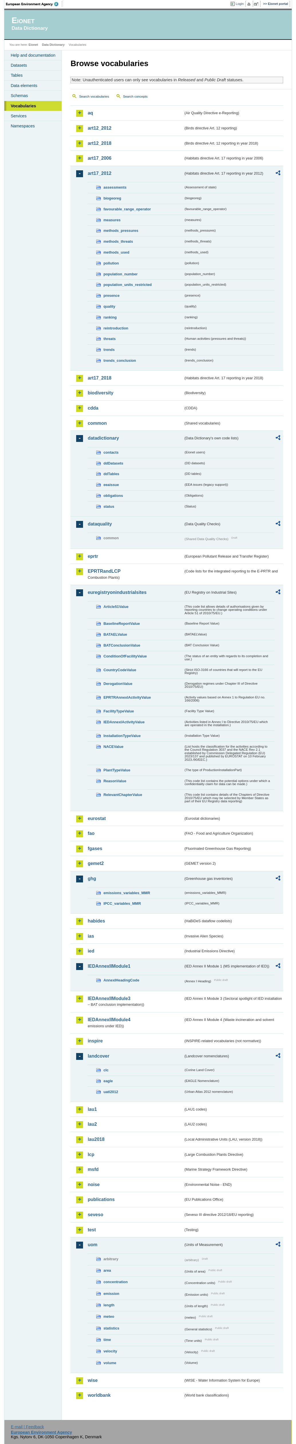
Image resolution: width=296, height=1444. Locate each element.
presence (111, 295)
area (107, 1270)
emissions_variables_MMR (126, 893)
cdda (93, 408)
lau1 (92, 1109)
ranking (110, 317)
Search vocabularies (94, 96)
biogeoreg (112, 198)
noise (94, 1184)
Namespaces (23, 126)
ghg (92, 878)
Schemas (19, 95)
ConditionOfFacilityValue (125, 656)
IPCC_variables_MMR (122, 903)
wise (93, 1380)
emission (111, 1293)
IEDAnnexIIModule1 (109, 966)
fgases (95, 848)
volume (109, 1363)
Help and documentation (33, 55)
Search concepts (135, 96)
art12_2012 (99, 128)
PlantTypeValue (116, 770)
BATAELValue (115, 634)
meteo (108, 1316)
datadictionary (103, 438)
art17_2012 (99, 173)
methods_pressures (120, 230)
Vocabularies (23, 106)
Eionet (33, 44)
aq (90, 112)
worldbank (99, 1395)
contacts (111, 452)
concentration (115, 1282)
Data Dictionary (53, 44)
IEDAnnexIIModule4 (109, 1019)
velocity (110, 1351)
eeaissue (111, 485)
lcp (91, 1154)
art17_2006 (99, 158)
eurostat (97, 818)
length (108, 1305)
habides (96, 920)
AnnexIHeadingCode (121, 980)
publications (101, 1199)
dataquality (100, 524)
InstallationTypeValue (122, 736)
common (97, 423)
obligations (113, 495)
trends (109, 349)
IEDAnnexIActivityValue (124, 722)
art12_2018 (99, 143)
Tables (17, 75)
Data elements (24, 85)
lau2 (92, 1124)
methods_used (116, 252)
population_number (120, 274)
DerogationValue (117, 683)
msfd (93, 1169)
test (92, 1229)
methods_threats (118, 241)
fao (91, 833)
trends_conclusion (119, 360)
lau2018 (96, 1139)
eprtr (93, 556)
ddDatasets (113, 463)
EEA (34, 4)
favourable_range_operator (127, 209)
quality (109, 306)
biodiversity (100, 392)
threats (109, 339)
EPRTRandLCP (104, 571)
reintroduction (115, 328)
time (107, 1340)
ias (91, 936)
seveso (95, 1214)
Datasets (19, 65)
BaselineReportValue (121, 623)
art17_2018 (99, 378)
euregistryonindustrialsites (117, 592)
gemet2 (96, 863)
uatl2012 (110, 1092)
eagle (108, 1081)
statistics (111, 1328)
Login (240, 3)
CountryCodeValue (119, 670)
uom (92, 1244)
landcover (98, 1056)
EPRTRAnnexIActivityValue (127, 697)
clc (105, 1070)
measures (112, 220)
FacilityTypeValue (118, 711)
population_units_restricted (127, 285)
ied (91, 951)
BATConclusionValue (121, 645)
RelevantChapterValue (122, 795)
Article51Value (116, 607)
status (108, 506)
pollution (111, 263)
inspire (95, 1040)
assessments (114, 187)
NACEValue (113, 746)
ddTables (111, 474)
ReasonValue (114, 781)
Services (18, 116)
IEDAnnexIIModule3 (109, 998)
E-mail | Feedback (27, 1427)
